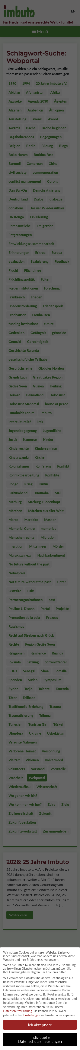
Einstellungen (31, 1011)
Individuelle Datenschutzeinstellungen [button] (40, 1036)
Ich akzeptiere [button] (40, 1021)
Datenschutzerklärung (17, 1007)
